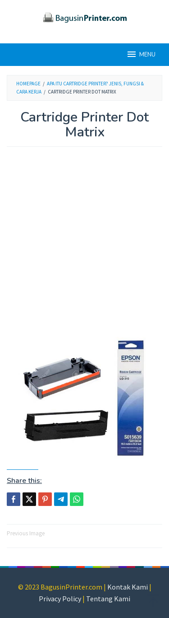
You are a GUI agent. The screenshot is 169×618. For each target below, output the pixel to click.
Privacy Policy (60, 598)
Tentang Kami (108, 598)
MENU (140, 54)
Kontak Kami (127, 586)
